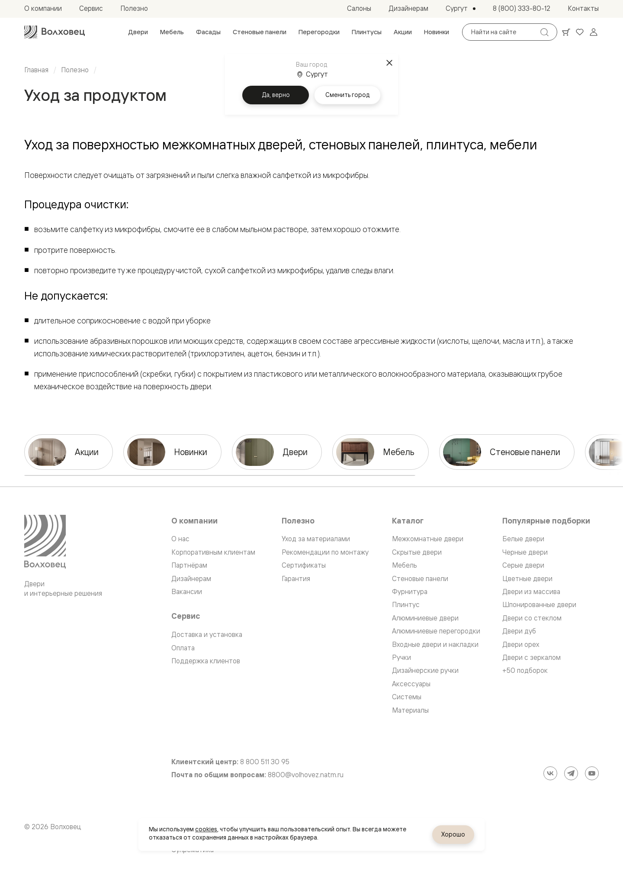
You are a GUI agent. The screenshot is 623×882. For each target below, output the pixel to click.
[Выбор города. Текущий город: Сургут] (460, 8)
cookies (206, 829)
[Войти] (593, 32)
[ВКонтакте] (550, 773)
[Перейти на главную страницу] (54, 32)
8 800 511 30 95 (264, 762)
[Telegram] (571, 773)
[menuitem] (138, 32)
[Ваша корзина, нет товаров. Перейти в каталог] (566, 32)
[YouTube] (592, 773)
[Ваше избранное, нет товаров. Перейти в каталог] (580, 32)
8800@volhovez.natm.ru (306, 775)
